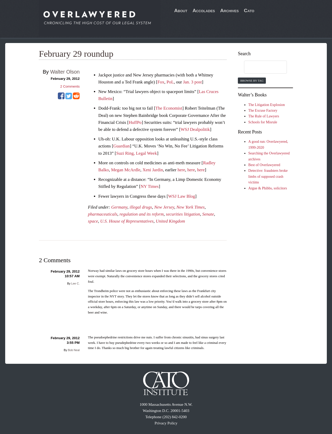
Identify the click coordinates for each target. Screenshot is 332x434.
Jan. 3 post (192, 82)
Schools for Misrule (262, 122)
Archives (229, 10)
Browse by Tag (251, 80)
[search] (260, 67)
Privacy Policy (166, 423)
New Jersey (164, 207)
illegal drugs (141, 207)
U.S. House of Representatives (127, 221)
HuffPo (135, 122)
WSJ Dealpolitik (195, 129)
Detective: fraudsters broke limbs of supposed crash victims (268, 176)
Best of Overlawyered (264, 165)
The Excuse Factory (262, 110)
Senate (208, 214)
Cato (249, 10)
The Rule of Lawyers (263, 116)
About (181, 10)
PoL (170, 82)
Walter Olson (65, 72)
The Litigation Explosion (266, 105)
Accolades (203, 10)
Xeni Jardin (152, 169)
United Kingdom (170, 221)
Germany (119, 207)
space (93, 221)
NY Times (150, 186)
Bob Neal (74, 350)
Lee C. (75, 283)
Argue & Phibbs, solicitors (267, 188)
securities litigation (183, 214)
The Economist (168, 108)
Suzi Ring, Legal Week (136, 153)
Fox (160, 82)
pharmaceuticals (102, 214)
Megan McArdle (125, 169)
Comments (70, 86)
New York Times (190, 207)
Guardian (121, 146)
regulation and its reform (142, 214)
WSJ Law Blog (181, 196)
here (181, 169)
